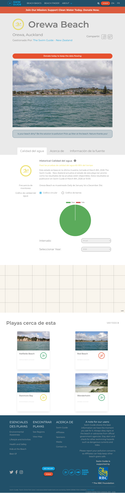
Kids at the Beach (18, 449)
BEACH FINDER (51, 3)
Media (59, 442)
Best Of (13, 454)
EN (113, 3)
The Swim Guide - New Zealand (52, 40)
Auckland (34, 35)
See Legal (90, 490)
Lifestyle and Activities (20, 439)
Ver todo (113, 323)
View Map (37, 437)
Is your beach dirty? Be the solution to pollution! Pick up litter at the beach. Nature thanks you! (62, 134)
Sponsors (60, 437)
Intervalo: (45, 240)
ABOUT (65, 3)
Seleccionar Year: (50, 249)
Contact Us (61, 447)
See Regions (39, 432)
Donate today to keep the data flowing (63, 56)
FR (118, 3)
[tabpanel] (62, 206)
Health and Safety (18, 444)
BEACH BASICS (34, 3)
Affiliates (60, 432)
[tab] (32, 151)
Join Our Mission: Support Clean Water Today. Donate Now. (62, 10)
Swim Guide (62, 427)
